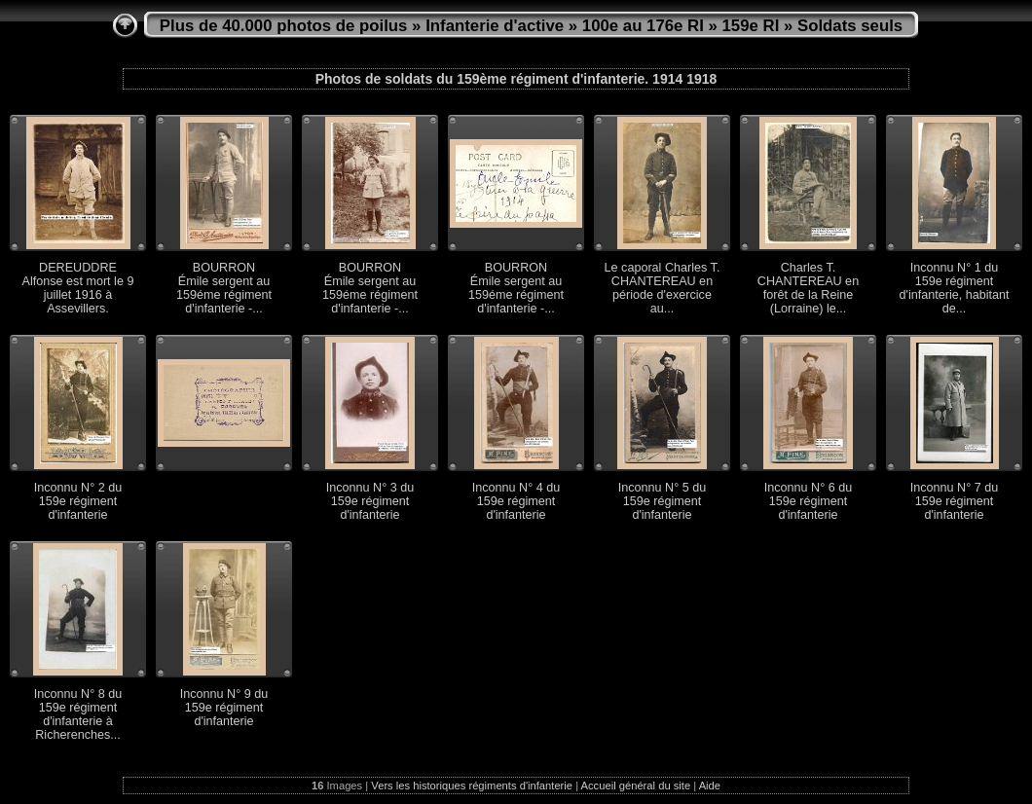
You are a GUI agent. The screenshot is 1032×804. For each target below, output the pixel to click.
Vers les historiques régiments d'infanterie (471, 785)
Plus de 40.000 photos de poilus (284, 26)
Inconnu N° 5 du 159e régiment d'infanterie (662, 501)
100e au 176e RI (643, 26)
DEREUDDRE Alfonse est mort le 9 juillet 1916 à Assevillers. (78, 288)
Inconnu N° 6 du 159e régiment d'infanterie (808, 501)
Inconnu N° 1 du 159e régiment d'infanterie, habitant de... (954, 288)
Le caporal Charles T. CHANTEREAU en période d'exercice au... (662, 288)
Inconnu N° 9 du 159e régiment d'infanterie (224, 707)
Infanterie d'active (494, 26)
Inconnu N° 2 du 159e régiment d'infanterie (78, 501)
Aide (709, 785)
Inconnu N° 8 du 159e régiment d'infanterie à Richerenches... (78, 714)
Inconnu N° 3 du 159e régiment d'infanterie (370, 501)
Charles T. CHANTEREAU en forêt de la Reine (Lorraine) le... (808, 288)
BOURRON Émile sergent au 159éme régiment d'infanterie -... (224, 288)
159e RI (751, 26)
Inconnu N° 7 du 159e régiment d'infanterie (954, 501)
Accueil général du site (636, 785)
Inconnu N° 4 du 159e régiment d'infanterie (516, 501)
